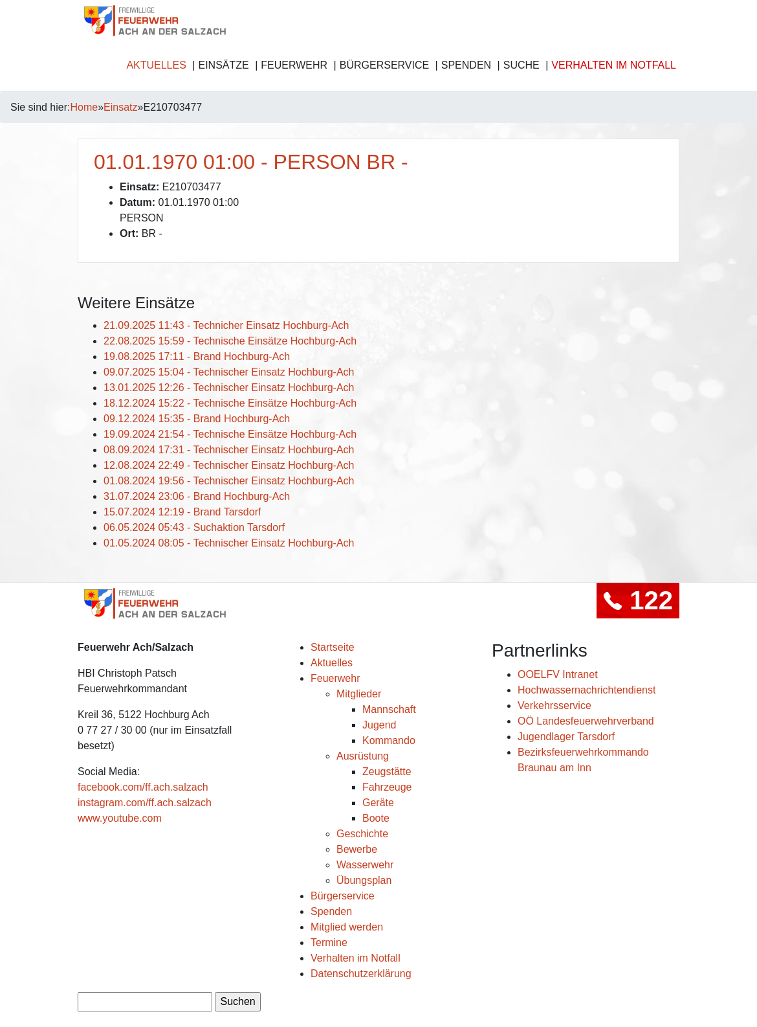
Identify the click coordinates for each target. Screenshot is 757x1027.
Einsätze (223, 65)
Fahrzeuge (387, 787)
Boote (375, 818)
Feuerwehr (294, 65)
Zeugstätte (386, 771)
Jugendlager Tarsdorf (566, 736)
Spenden (466, 65)
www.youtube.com (120, 818)
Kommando (388, 740)
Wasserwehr (364, 864)
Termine (329, 942)
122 (638, 600)
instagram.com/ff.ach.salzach (145, 802)
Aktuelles (156, 65)
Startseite (333, 647)
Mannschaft (389, 709)
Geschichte (362, 833)
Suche (521, 65)
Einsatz (120, 107)
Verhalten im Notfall (613, 65)
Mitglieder (358, 693)
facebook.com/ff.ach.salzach (143, 787)
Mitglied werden (347, 926)
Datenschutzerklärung (361, 973)
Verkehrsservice (554, 705)
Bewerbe (356, 849)
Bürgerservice (384, 65)
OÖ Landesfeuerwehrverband (586, 721)
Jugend (379, 724)
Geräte (378, 802)
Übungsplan (363, 880)
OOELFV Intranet (558, 674)
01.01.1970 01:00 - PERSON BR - (251, 162)
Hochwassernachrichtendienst (586, 689)
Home (84, 107)
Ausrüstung (362, 756)
